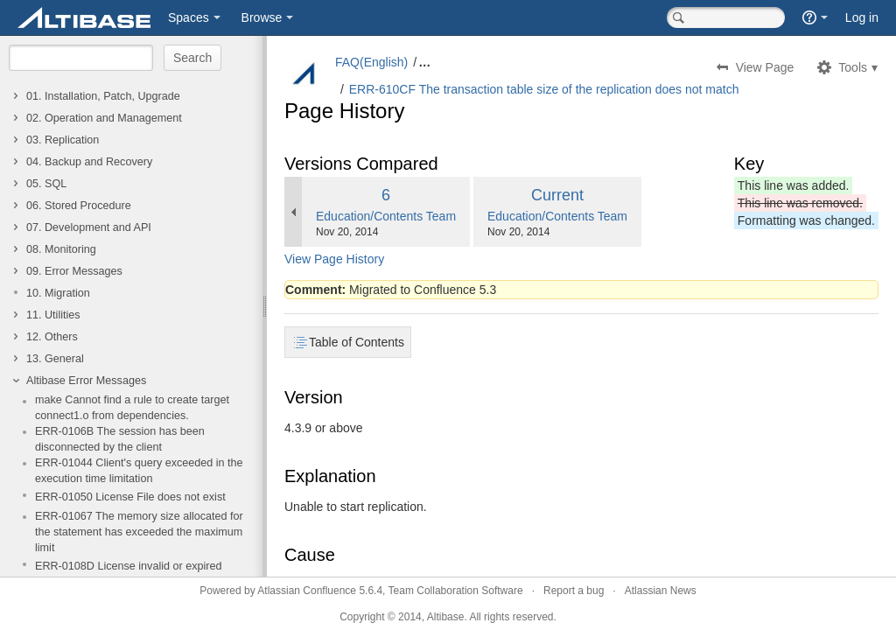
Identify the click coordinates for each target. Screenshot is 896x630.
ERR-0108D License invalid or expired (128, 566)
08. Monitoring (61, 249)
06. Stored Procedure (78, 206)
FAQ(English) (371, 62)
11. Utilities (53, 315)
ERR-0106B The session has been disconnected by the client (120, 439)
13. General (55, 359)
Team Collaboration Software (455, 590)
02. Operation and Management (104, 118)
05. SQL (46, 184)
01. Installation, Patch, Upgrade (103, 96)
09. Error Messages (74, 271)
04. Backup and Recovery (89, 162)
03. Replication (62, 140)
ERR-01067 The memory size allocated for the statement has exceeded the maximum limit (139, 532)
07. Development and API (88, 227)
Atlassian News (660, 590)
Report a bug (573, 590)
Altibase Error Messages (86, 380)
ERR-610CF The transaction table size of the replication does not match (544, 89)
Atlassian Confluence (306, 590)
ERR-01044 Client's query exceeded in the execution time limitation (139, 471)
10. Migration (58, 293)
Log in (861, 17)
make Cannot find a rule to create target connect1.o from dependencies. (132, 408)
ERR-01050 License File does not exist (130, 497)
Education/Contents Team (386, 216)
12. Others (52, 337)
